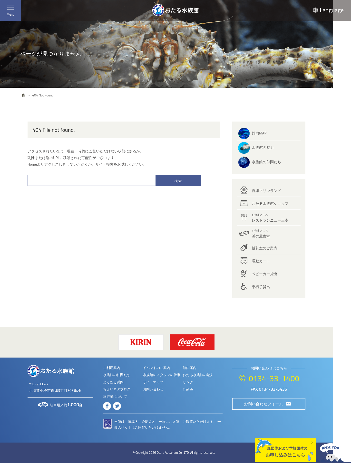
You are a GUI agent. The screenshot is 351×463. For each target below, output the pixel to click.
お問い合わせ (153, 389)
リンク (188, 382)
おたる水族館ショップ (270, 203)
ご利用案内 (111, 367)
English (188, 389)
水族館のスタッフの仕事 (161, 374)
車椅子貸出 (261, 287)
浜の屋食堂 (261, 234)
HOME (23, 95)
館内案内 (189, 367)
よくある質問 (113, 382)
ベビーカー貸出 (264, 274)
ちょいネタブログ (116, 389)
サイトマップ (153, 382)
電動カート (261, 261)
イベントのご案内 (156, 367)
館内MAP (259, 133)
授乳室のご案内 (264, 248)
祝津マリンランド (266, 190)
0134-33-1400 (274, 378)
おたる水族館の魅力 (198, 374)
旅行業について (115, 396)
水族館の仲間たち (266, 162)
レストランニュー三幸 (270, 218)
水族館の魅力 (263, 147)
